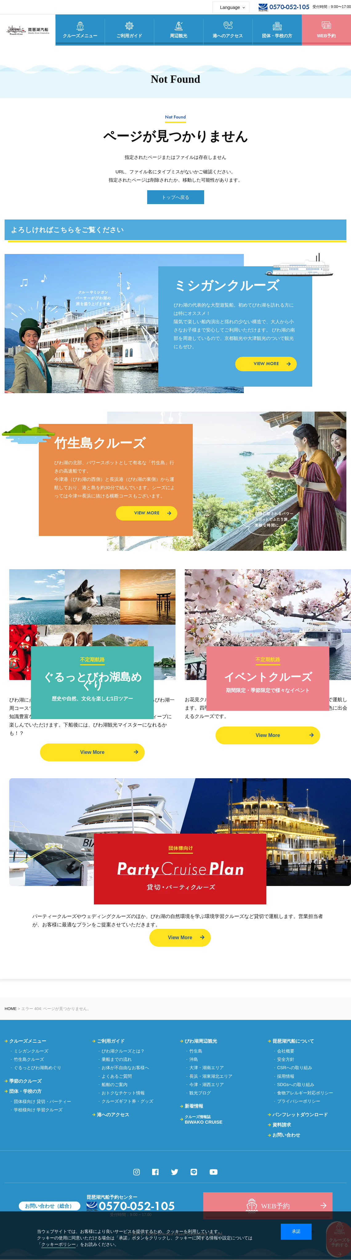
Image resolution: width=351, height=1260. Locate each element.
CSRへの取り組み (294, 1068)
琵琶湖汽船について (293, 1041)
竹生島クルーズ (29, 1060)
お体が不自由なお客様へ (125, 1068)
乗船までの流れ (117, 1060)
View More (92, 752)
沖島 (193, 1060)
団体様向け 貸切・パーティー (42, 1102)
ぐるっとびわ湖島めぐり (37, 1068)
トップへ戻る (175, 197)
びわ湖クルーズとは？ (123, 1051)
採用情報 (285, 1076)
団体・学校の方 (25, 1092)
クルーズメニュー (27, 1041)
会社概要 (285, 1051)
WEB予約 (326, 30)
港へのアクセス (113, 1115)
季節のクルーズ (25, 1081)
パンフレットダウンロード (300, 1115)
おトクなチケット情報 (123, 1093)
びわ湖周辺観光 (201, 1041)
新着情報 (194, 1106)
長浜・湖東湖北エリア (210, 1076)
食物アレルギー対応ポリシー (305, 1093)
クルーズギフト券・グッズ (127, 1102)
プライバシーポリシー (298, 1102)
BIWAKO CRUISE (204, 1120)
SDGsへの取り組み (295, 1085)
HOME (11, 1009)
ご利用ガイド (111, 1041)
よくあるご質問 (117, 1076)
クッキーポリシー (58, 1244)
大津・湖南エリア (206, 1068)
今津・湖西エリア (206, 1085)
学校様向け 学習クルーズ (38, 1110)
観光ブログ (200, 1093)
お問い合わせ (286, 1135)
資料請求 (281, 1125)
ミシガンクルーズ (31, 1051)
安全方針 (285, 1060)
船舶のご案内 (114, 1085)
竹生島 (195, 1051)
